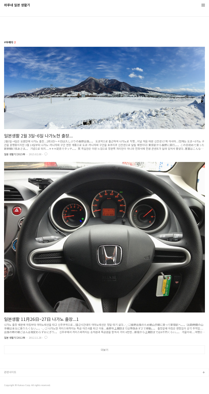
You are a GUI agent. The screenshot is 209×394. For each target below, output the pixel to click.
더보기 (104, 350)
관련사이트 (10, 372)
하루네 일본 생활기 (17, 5)
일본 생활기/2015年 (14, 154)
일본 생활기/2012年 (14, 337)
